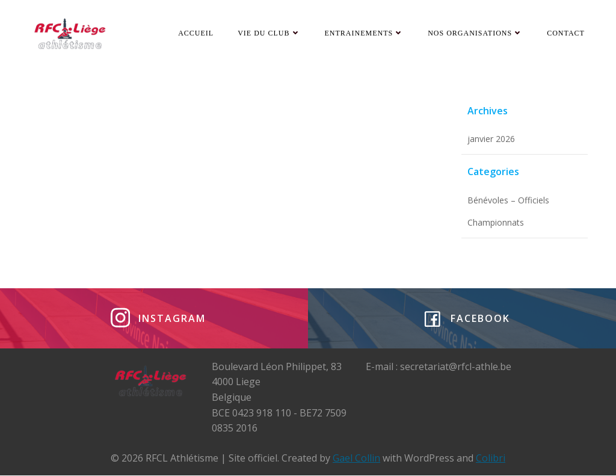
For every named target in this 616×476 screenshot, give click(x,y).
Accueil (196, 33)
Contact (566, 33)
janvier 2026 (491, 139)
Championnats (495, 223)
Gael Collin (356, 458)
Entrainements (364, 33)
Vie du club (269, 33)
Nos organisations (475, 33)
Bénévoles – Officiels (508, 200)
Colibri (490, 458)
